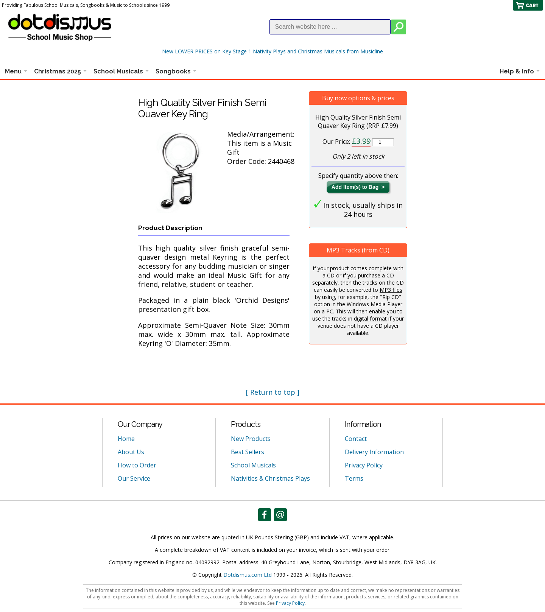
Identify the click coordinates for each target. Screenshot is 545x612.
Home (126, 438)
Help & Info (517, 71)
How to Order (137, 465)
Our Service (134, 478)
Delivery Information (374, 452)
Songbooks (173, 71)
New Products (251, 438)
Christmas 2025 (57, 71)
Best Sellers (247, 452)
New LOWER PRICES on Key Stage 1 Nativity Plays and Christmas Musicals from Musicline (272, 51)
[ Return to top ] (272, 392)
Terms (354, 478)
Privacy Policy (364, 465)
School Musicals (118, 71)
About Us (131, 452)
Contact (356, 438)
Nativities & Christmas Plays (270, 478)
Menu (13, 71)
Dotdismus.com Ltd (247, 574)
